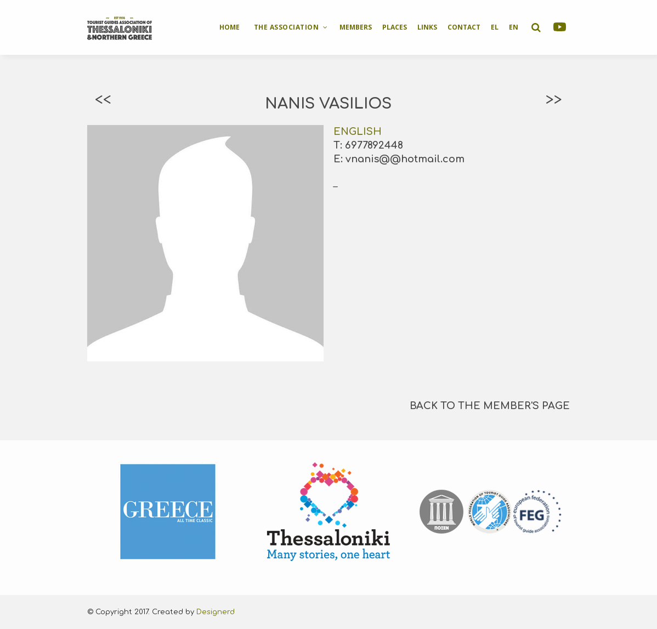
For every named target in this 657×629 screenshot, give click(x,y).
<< (103, 100)
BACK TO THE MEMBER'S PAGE (490, 405)
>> (554, 100)
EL (495, 27)
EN (513, 27)
